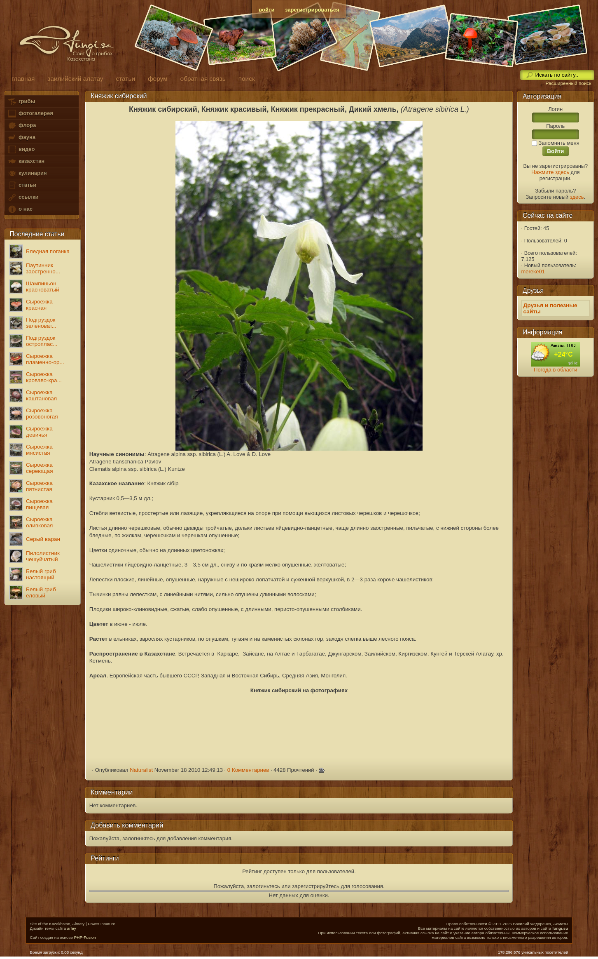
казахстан (26, 161)
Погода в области (555, 370)
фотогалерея (30, 113)
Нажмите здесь (550, 172)
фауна (21, 137)
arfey (71, 928)
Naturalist (141, 770)
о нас (20, 209)
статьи (22, 185)
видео (21, 149)
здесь (577, 197)
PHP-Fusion (85, 937)
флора (21, 125)
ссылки (23, 197)
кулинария (27, 173)
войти (266, 10)
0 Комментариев (248, 770)
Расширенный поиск (568, 83)
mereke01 (533, 271)
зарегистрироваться (312, 10)
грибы (21, 101)
